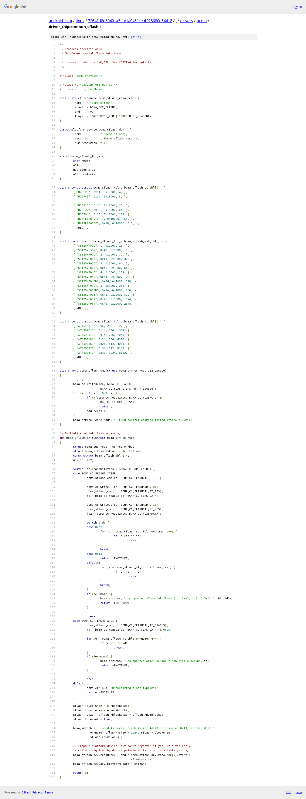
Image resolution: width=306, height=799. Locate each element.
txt (288, 792)
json (298, 792)
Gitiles (25, 792)
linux (80, 20)
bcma (202, 20)
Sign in (297, 7)
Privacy (37, 792)
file (136, 37)
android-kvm (60, 20)
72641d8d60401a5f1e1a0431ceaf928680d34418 (130, 20)
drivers (186, 20)
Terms (49, 792)
